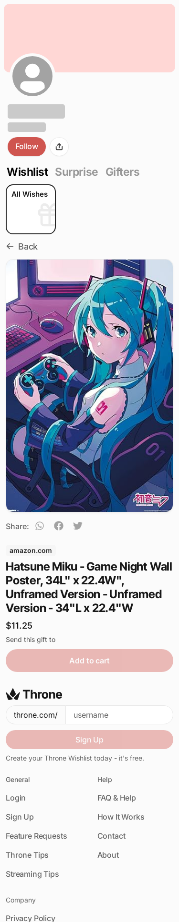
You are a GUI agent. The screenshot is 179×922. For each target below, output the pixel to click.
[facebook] (58, 527)
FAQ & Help (116, 797)
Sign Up (89, 739)
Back (22, 246)
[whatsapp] (39, 527)
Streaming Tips (32, 874)
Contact (111, 836)
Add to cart (89, 660)
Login (16, 797)
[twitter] (78, 527)
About (108, 855)
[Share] (59, 146)
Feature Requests (36, 836)
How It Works (121, 817)
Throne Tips (27, 855)
